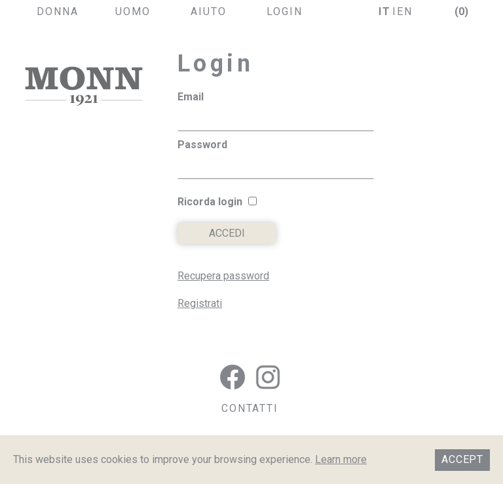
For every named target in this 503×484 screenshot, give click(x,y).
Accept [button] (462, 459)
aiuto (209, 11)
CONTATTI (249, 408)
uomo (133, 11)
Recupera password (223, 276)
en (405, 11)
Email (190, 97)
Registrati (199, 303)
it (385, 11)
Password (202, 144)
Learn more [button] (341, 459)
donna (58, 11)
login (285, 11)
